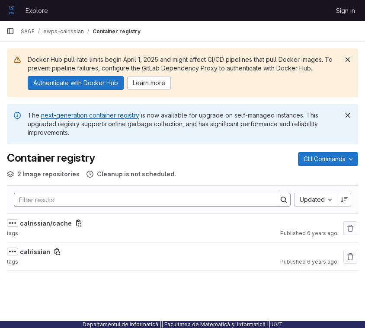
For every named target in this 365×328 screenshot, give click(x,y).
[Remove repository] (350, 228)
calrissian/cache (46, 223)
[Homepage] (12, 10)
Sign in (345, 10)
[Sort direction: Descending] (344, 200)
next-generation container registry (90, 115)
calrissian (35, 251)
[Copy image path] (79, 223)
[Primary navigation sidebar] (10, 31)
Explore (37, 10)
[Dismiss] (348, 59)
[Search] (141, 199)
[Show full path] (12, 223)
